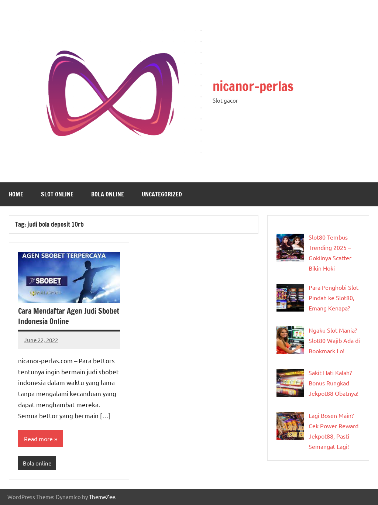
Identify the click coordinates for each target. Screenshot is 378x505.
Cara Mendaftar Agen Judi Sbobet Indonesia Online (68, 316)
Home (16, 194)
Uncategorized (162, 194)
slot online (57, 194)
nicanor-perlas (253, 86)
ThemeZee (102, 496)
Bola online (107, 194)
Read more (38, 438)
